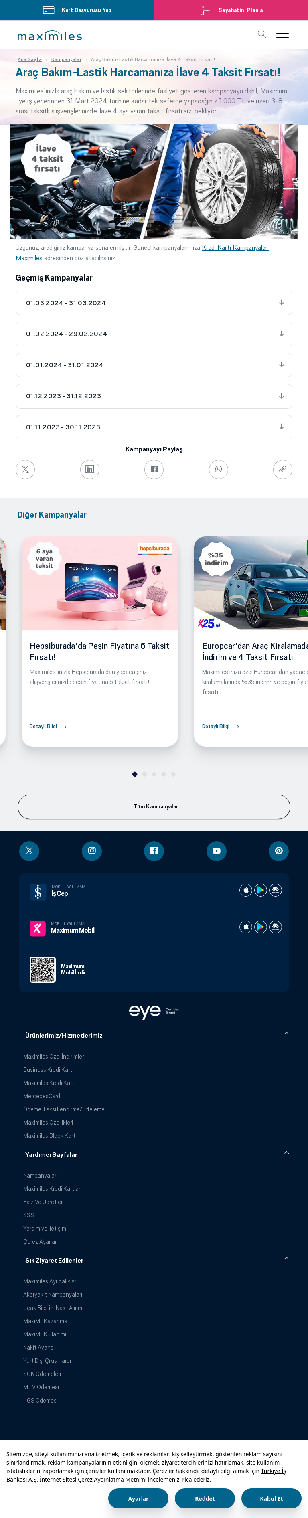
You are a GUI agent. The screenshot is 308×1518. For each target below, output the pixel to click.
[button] (50, 35)
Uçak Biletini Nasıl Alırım (52, 1307)
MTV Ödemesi (41, 1387)
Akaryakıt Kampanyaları (52, 1294)
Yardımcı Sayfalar (51, 1154)
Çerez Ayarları (40, 1241)
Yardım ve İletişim (44, 1228)
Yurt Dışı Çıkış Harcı (47, 1360)
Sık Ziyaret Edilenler (54, 1260)
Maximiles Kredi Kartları (52, 1188)
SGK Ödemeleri (42, 1373)
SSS (28, 1215)
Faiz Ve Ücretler (43, 1201)
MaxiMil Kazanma (45, 1321)
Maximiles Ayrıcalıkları (50, 1281)
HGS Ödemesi (40, 1400)
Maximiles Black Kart (49, 1135)
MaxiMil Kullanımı (44, 1334)
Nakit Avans (38, 1347)
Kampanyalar (39, 1175)
